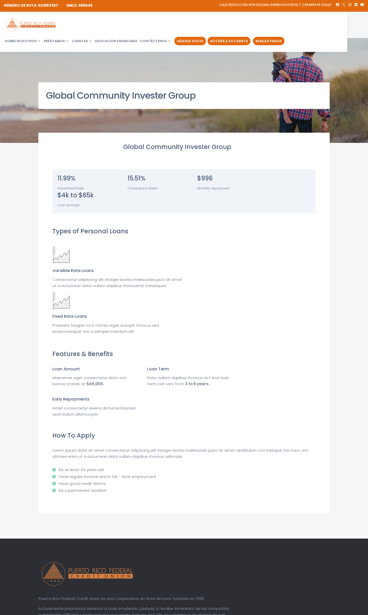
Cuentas (157, 25)
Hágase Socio (267, 25)
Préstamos (131, 25)
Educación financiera (193, 25)
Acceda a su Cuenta (306, 25)
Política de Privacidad (312, 610)
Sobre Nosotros (98, 25)
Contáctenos (230, 25)
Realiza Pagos (346, 25)
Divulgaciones (282, 610)
